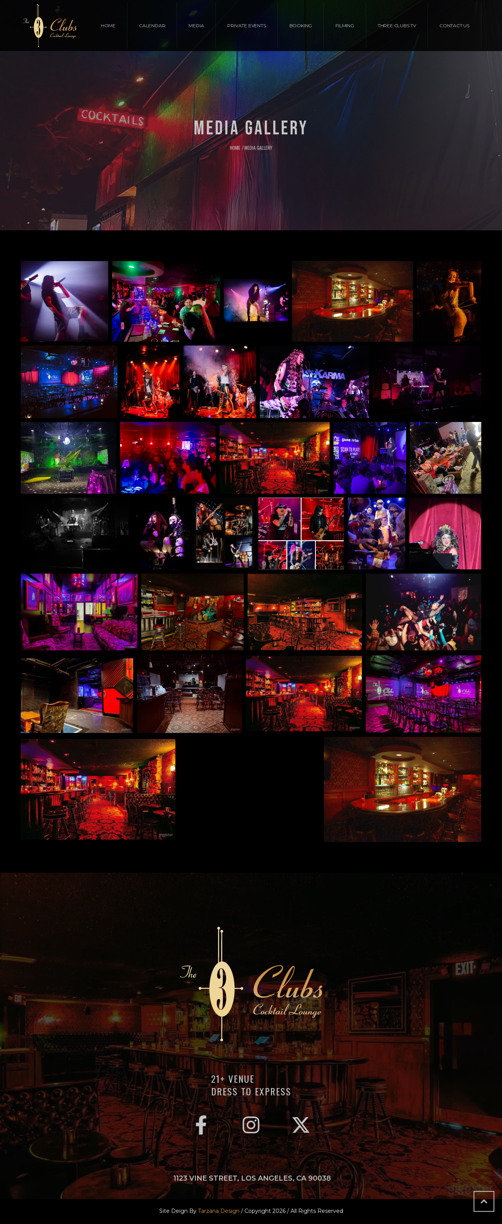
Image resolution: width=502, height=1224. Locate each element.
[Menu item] (108, 25)
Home (235, 147)
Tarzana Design (218, 1210)
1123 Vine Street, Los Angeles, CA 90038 (252, 1178)
